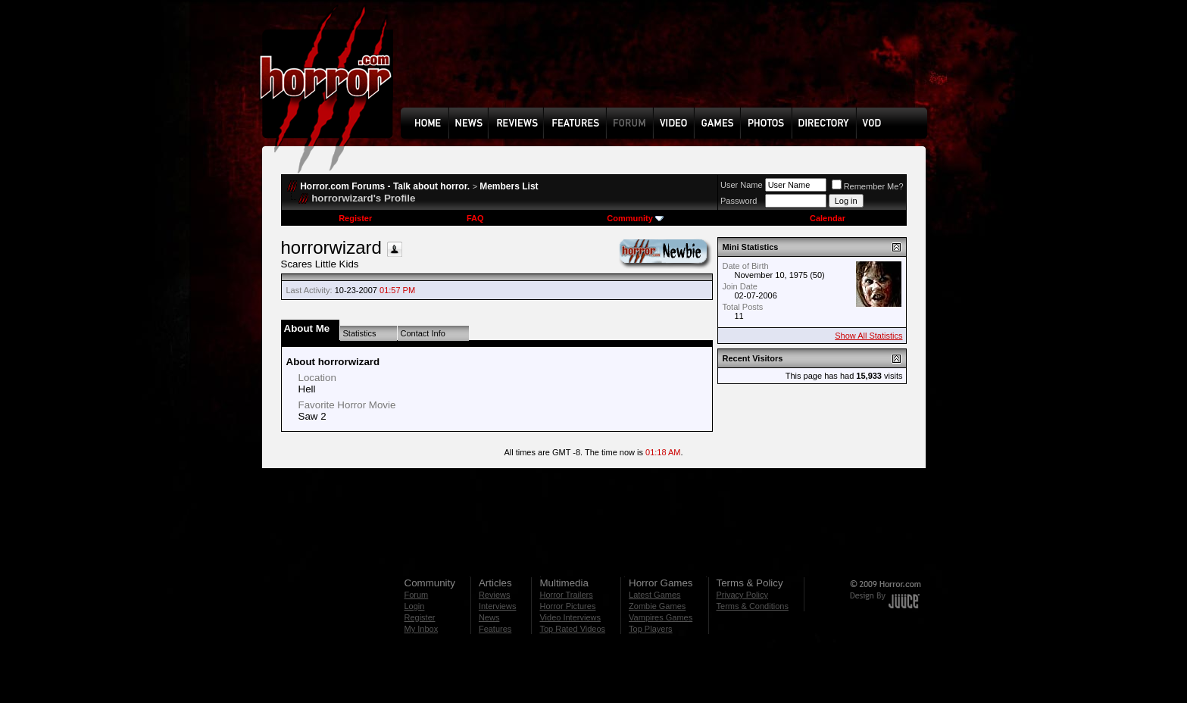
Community (635, 218)
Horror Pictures (567, 606)
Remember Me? (868, 186)
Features (495, 628)
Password (738, 200)
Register (355, 218)
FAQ (475, 218)
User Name (741, 184)
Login (415, 606)
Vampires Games (660, 617)
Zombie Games (657, 606)
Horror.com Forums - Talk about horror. (385, 186)
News (489, 617)
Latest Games (654, 594)
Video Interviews (570, 617)
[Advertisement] (669, 65)
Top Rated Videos (572, 628)
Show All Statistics (868, 335)
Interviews (498, 606)
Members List (508, 186)
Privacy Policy (742, 594)
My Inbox (422, 628)
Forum (417, 594)
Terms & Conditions (753, 606)
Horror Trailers (565, 594)
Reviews (495, 594)
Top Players (650, 628)
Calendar (827, 218)
